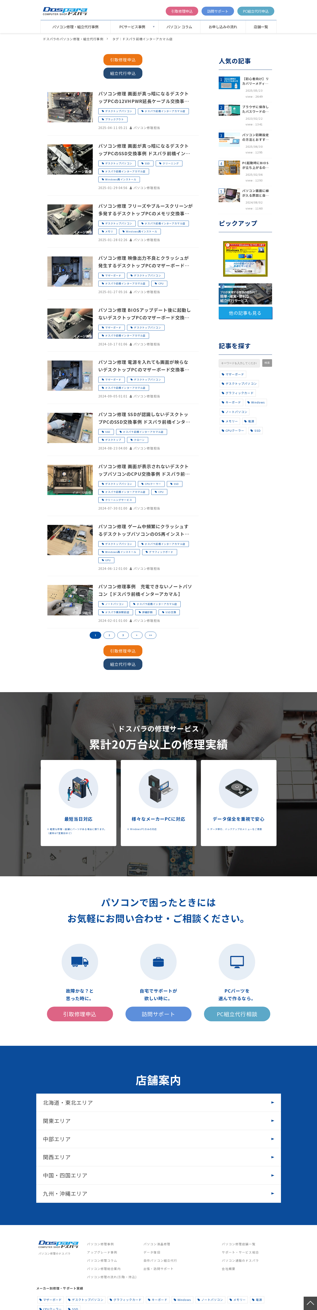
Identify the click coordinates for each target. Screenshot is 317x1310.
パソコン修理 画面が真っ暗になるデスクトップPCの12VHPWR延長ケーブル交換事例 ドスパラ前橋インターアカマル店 (143, 97)
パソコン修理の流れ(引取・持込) (112, 1277)
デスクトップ (113, 439)
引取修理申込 (182, 11)
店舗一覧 (261, 26)
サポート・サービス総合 (240, 1252)
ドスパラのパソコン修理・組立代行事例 (73, 39)
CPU (161, 283)
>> (150, 635)
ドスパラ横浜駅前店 (117, 612)
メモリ (109, 231)
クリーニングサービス (118, 500)
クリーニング (171, 163)
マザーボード (113, 275)
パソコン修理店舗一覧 (238, 1244)
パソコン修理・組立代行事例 (75, 26)
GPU (108, 560)
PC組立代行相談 (237, 1014)
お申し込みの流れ (223, 26)
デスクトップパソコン (118, 111)
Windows (256, 402)
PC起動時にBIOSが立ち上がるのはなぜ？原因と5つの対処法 (255, 165)
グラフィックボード (161, 552)
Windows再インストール (121, 179)
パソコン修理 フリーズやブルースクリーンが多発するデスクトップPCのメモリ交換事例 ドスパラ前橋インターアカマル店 (145, 210)
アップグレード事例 (102, 1252)
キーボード (231, 402)
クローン (139, 439)
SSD (147, 163)
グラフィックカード (238, 393)
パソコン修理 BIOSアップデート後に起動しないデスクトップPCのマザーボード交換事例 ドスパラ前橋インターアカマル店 (144, 314)
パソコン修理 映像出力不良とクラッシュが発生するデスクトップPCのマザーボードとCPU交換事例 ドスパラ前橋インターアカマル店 (144, 262)
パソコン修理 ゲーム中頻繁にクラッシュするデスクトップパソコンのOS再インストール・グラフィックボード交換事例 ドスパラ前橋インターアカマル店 (143, 530)
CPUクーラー (153, 484)
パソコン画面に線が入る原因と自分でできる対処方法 (255, 193)
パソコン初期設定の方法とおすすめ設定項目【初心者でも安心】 (255, 137)
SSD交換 (171, 612)
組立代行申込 (123, 73)
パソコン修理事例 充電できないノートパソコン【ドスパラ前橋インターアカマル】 (145, 590)
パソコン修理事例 (100, 1244)
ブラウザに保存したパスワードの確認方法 (255, 109)
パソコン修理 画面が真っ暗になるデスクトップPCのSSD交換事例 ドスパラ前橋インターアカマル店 (144, 150)
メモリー (230, 421)
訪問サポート (217, 11)
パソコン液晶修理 (156, 1244)
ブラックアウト (114, 119)
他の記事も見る (245, 313)
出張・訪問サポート (158, 1268)
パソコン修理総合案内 (104, 1268)
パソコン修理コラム (102, 1260)
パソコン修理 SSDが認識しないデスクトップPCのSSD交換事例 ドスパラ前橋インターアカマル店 (144, 418)
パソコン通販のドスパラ (240, 1260)
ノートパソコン (114, 604)
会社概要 (228, 1268)
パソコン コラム (179, 26)
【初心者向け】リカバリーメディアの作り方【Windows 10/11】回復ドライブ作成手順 (255, 81)
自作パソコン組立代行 (160, 1260)
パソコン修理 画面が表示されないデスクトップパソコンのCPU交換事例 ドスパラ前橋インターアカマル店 (144, 470)
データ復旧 (151, 1252)
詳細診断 (147, 612)
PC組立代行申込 (256, 11)
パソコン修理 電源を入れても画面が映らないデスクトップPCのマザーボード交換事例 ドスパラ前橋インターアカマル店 (143, 366)
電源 (249, 421)
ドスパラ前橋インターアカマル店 (165, 111)
